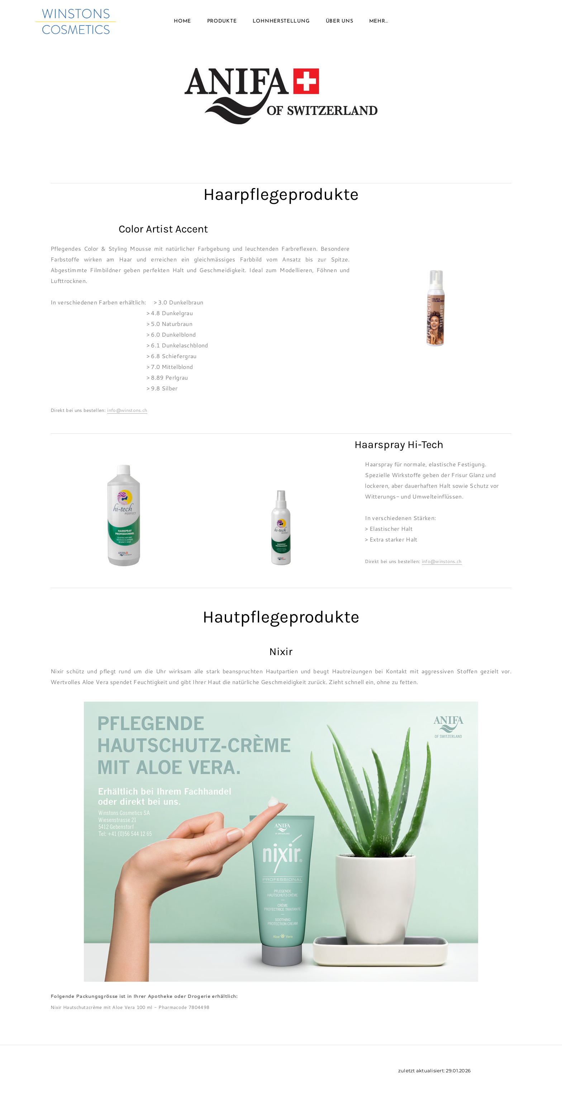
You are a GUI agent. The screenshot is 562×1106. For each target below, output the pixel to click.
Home (182, 21)
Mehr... (378, 21)
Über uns (339, 21)
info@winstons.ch (127, 410)
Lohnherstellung (281, 21)
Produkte (222, 21)
